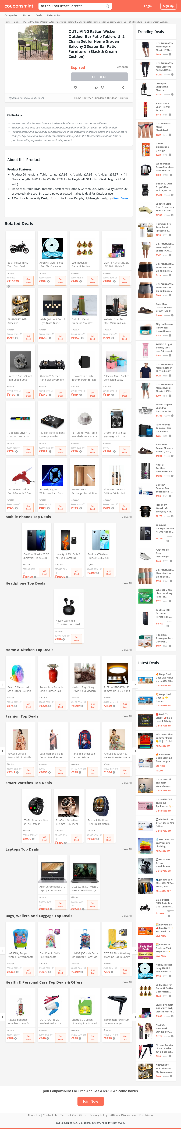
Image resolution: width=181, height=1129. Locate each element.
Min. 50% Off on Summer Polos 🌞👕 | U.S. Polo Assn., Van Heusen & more (164, 738)
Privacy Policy (98, 1115)
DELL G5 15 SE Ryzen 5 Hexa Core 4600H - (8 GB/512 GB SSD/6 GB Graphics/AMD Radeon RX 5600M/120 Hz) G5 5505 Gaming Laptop (85, 889)
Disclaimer (146, 1115)
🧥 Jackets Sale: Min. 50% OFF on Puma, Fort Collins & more (165, 883)
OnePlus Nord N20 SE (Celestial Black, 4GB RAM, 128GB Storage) (36, 556)
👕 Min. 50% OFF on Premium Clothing (165, 843)
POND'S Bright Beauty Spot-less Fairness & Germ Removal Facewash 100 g (164, 348)
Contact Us (50, 1115)
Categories (11, 15)
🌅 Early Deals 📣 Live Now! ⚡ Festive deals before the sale (164, 928)
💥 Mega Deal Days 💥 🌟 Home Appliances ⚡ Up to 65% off (164, 698)
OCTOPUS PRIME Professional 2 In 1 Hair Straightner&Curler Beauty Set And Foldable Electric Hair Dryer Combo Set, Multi (52, 1022)
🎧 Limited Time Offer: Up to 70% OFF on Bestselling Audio (165, 823)
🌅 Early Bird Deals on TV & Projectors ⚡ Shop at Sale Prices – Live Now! (163, 948)
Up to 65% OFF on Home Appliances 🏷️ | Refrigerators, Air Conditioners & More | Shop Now (164, 803)
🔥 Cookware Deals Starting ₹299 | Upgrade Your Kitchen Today (164, 758)
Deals (39, 15)
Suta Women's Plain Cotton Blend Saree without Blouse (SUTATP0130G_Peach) (52, 756)
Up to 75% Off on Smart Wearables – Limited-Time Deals (163, 783)
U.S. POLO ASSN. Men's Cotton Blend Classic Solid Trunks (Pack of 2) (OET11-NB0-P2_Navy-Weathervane (165, 287)
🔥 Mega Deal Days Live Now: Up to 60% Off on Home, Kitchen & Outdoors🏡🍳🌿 (164, 678)
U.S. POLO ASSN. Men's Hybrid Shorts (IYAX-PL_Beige (165, 247)
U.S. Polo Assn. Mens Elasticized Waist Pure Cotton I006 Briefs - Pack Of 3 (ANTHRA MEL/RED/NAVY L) (164, 127)
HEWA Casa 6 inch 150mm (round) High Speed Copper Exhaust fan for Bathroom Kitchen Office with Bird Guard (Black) (84, 378)
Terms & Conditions (73, 1115)
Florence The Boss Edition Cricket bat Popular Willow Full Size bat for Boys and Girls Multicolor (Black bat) (116, 491)
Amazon (122, 67)
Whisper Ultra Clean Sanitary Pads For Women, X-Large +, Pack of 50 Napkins (164, 593)
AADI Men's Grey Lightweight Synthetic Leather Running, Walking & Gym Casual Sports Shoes (164, 553)
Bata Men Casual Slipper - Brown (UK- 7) (164, 448)
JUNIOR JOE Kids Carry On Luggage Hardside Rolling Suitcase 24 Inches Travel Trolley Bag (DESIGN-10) (85, 955)
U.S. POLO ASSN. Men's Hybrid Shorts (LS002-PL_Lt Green (165, 388)
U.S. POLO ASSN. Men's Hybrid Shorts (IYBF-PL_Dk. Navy (165, 47)
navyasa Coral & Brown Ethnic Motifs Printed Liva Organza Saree (20, 756)
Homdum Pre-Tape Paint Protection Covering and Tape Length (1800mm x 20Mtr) (164, 227)
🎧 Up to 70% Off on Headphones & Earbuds (164, 863)
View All (127, 517)
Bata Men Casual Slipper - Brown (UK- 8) (164, 307)
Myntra (10, 764)
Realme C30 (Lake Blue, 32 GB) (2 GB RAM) (98, 556)
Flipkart (90, 564)
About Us (34, 1115)
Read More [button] (120, 198)
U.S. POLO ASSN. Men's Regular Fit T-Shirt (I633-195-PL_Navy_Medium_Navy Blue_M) (165, 368)
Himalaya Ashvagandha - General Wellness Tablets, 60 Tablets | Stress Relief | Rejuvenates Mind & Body (164, 638)
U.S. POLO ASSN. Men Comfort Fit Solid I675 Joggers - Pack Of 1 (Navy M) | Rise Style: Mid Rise (165, 67)
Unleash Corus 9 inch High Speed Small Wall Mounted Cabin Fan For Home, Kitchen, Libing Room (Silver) (20, 378)
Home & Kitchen (83, 98)
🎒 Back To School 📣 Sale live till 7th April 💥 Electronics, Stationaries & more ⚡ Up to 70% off (165, 718)
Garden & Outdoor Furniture (112, 98)
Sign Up (168, 6)
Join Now (90, 1101)
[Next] (135, 684)
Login (148, 6)
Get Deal (99, 77)
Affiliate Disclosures (123, 1115)
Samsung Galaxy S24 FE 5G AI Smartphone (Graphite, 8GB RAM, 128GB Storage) (165, 528)
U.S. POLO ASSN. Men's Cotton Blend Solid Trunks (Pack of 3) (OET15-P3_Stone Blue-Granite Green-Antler (165, 573)
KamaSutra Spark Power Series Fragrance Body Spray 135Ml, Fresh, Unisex (164, 107)
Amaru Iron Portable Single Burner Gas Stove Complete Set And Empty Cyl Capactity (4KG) (51, 689)
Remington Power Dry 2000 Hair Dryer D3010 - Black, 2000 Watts (116, 1022)
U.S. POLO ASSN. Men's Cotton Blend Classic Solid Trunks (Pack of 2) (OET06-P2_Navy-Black (165, 267)
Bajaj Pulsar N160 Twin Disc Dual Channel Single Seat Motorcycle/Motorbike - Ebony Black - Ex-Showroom (20, 265)
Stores (26, 15)
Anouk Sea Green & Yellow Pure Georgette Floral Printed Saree (117, 756)
